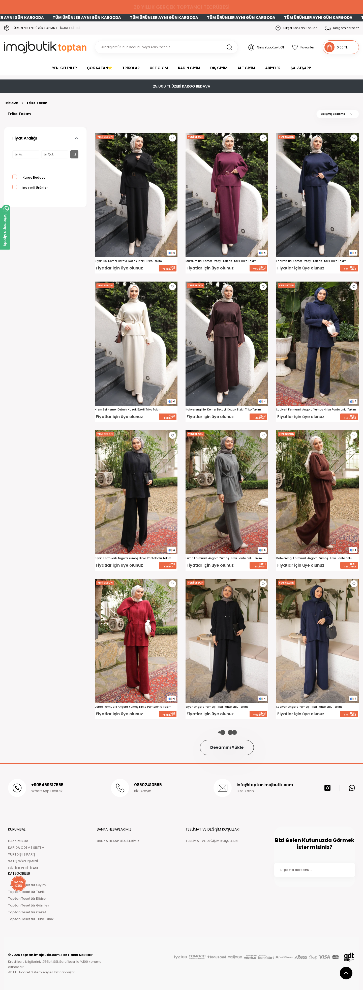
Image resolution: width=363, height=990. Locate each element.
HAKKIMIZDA (18, 840)
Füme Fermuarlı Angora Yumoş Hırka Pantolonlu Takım (224, 558)
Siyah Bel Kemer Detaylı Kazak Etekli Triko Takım (128, 261)
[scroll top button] (346, 973)
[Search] (166, 47)
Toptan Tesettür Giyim (27, 885)
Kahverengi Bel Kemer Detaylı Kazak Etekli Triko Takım (223, 409)
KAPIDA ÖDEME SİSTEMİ (26, 847)
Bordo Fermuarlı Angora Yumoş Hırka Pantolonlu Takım (133, 707)
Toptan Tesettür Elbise (27, 898)
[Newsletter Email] (314, 870)
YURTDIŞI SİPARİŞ (21, 854)
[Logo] (46, 47)
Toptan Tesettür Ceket (27, 912)
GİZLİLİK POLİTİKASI (23, 868)
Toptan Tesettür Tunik (26, 891)
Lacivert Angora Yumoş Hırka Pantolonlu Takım (309, 707)
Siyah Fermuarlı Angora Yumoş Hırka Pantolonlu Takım (133, 558)
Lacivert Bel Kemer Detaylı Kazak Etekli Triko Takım (311, 261)
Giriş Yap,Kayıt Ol (270, 47)
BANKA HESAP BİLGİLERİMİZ (118, 840)
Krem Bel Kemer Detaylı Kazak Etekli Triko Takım (128, 409)
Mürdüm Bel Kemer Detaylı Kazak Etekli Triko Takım (221, 261)
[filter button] (74, 154)
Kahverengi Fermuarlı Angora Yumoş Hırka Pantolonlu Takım (314, 558)
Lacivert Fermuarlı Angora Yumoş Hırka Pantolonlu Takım (316, 409)
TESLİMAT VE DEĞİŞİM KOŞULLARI (212, 840)
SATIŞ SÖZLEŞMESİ (23, 861)
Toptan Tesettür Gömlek (28, 905)
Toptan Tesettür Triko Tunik (30, 919)
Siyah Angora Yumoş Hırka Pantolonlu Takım (217, 707)
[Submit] (346, 870)
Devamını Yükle (227, 747)
